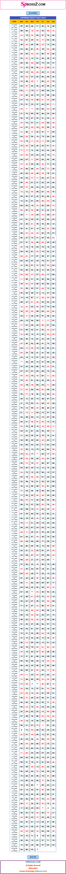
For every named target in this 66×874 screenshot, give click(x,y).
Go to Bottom (33, 13)
